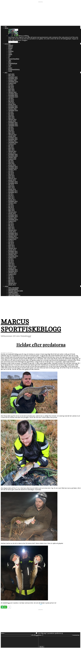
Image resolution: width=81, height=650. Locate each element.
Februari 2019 (12, 178)
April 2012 (11, 280)
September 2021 (13, 142)
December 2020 (12, 154)
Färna (10, 53)
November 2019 (13, 168)
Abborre (10, 45)
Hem (6, 26)
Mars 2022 (11, 133)
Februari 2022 (12, 134)
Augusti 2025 (12, 83)
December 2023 (12, 106)
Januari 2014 (12, 250)
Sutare (10, 68)
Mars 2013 (11, 265)
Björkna (10, 46)
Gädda (10, 54)
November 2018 (13, 183)
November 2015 (13, 216)
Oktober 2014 (12, 236)
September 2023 (13, 110)
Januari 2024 (12, 104)
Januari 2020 (12, 165)
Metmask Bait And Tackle (15, 291)
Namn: (3, 633)
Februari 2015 (12, 230)
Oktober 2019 (12, 169)
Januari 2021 (12, 153)
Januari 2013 (12, 268)
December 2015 (12, 215)
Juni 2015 (11, 224)
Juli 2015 (10, 222)
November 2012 (13, 271)
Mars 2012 (11, 281)
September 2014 (13, 237)
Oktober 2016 (12, 203)
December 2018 (12, 181)
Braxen (10, 48)
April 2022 (11, 131)
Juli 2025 (10, 84)
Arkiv (6, 72)
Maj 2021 (11, 147)
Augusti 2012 (12, 274)
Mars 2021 (11, 150)
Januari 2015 (12, 231)
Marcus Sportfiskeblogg (31, 325)
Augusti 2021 (12, 143)
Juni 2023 (11, 113)
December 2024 (12, 93)
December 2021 (12, 137)
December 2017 (12, 190)
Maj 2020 (11, 162)
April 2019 (11, 175)
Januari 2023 (12, 121)
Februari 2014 (12, 248)
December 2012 (12, 269)
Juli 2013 (10, 259)
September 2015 (13, 219)
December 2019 (12, 166)
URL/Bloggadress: (36, 635)
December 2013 (12, 251)
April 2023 (11, 116)
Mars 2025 (11, 90)
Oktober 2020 (12, 157)
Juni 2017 (11, 195)
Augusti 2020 (12, 159)
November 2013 (13, 253)
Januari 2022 (12, 136)
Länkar (6, 286)
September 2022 (13, 125)
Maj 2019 (11, 174)
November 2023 (13, 107)
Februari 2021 (12, 151)
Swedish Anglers (13, 292)
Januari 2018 (12, 189)
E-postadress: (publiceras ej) (55, 633)
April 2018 (11, 186)
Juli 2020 (10, 160)
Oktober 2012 (12, 272)
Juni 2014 (11, 242)
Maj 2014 (11, 244)
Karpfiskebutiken (13, 289)
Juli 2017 (10, 193)
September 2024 (13, 96)
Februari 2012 (12, 283)
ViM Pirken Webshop (14, 295)
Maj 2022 (11, 130)
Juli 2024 (10, 98)
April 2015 (11, 227)
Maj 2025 (11, 87)
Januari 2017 (12, 200)
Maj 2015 (11, 225)
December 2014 (12, 233)
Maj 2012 (11, 278)
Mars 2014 (11, 247)
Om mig (6, 28)
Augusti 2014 (12, 239)
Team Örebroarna (13, 294)
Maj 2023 (11, 115)
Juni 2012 (11, 277)
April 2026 (11, 74)
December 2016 (12, 201)
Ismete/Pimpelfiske (13, 59)
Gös (9, 56)
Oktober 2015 (12, 218)
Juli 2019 (10, 171)
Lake (9, 60)
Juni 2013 (11, 260)
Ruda (9, 65)
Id (9, 57)
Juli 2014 (10, 240)
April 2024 (11, 103)
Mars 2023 (11, 118)
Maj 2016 (11, 207)
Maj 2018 (11, 184)
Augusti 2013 (12, 257)
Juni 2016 (11, 206)
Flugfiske (10, 51)
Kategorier (7, 43)
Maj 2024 (11, 101)
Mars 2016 (11, 210)
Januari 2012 (12, 284)
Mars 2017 (11, 198)
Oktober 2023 (12, 109)
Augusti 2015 (12, 221)
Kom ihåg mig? (42, 633)
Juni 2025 (11, 86)
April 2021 (11, 148)
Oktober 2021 (12, 140)
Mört (9, 62)
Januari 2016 (12, 213)
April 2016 (11, 209)
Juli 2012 (10, 275)
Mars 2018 (11, 187)
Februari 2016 (12, 212)
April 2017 (11, 197)
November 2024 (13, 95)
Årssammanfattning (14, 69)
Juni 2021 (11, 145)
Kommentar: (76, 635)
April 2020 (11, 163)
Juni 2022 (11, 128)
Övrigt (10, 71)
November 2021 (13, 139)
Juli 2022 (10, 127)
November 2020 (13, 156)
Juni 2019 (11, 172)
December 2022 (12, 122)
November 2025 (13, 78)
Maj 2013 (11, 262)
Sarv (9, 66)
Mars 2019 (11, 177)
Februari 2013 (12, 266)
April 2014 (11, 245)
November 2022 (13, 124)
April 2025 (11, 89)
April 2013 (11, 263)
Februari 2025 (12, 92)
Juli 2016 (10, 204)
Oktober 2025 (12, 80)
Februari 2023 (12, 119)
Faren (10, 49)
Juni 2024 (11, 100)
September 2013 (13, 256)
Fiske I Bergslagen (13, 287)
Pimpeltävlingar (12, 63)
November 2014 (13, 234)
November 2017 (13, 192)
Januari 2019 (12, 180)
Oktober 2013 (12, 254)
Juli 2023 (10, 112)
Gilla (4, 607)
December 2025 (12, 77)
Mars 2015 (11, 228)
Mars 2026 (11, 75)
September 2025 (13, 81)
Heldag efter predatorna (41, 345)
